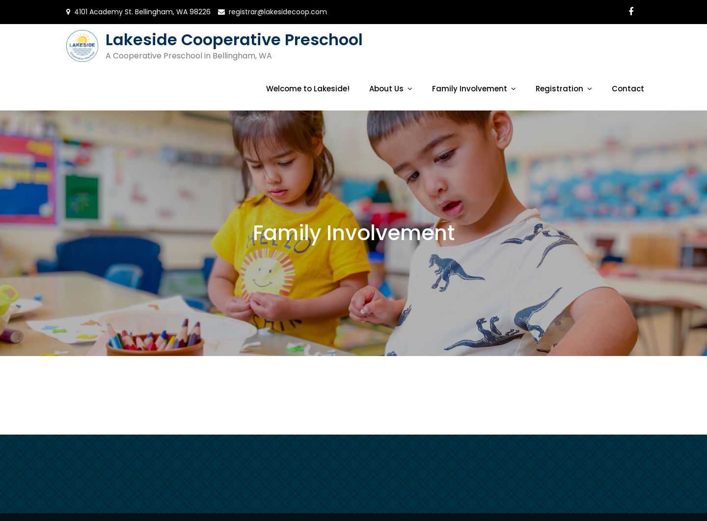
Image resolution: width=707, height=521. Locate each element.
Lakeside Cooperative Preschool (234, 39)
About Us (386, 88)
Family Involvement (469, 88)
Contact (628, 88)
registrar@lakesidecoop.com (278, 12)
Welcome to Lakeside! (308, 88)
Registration (559, 88)
